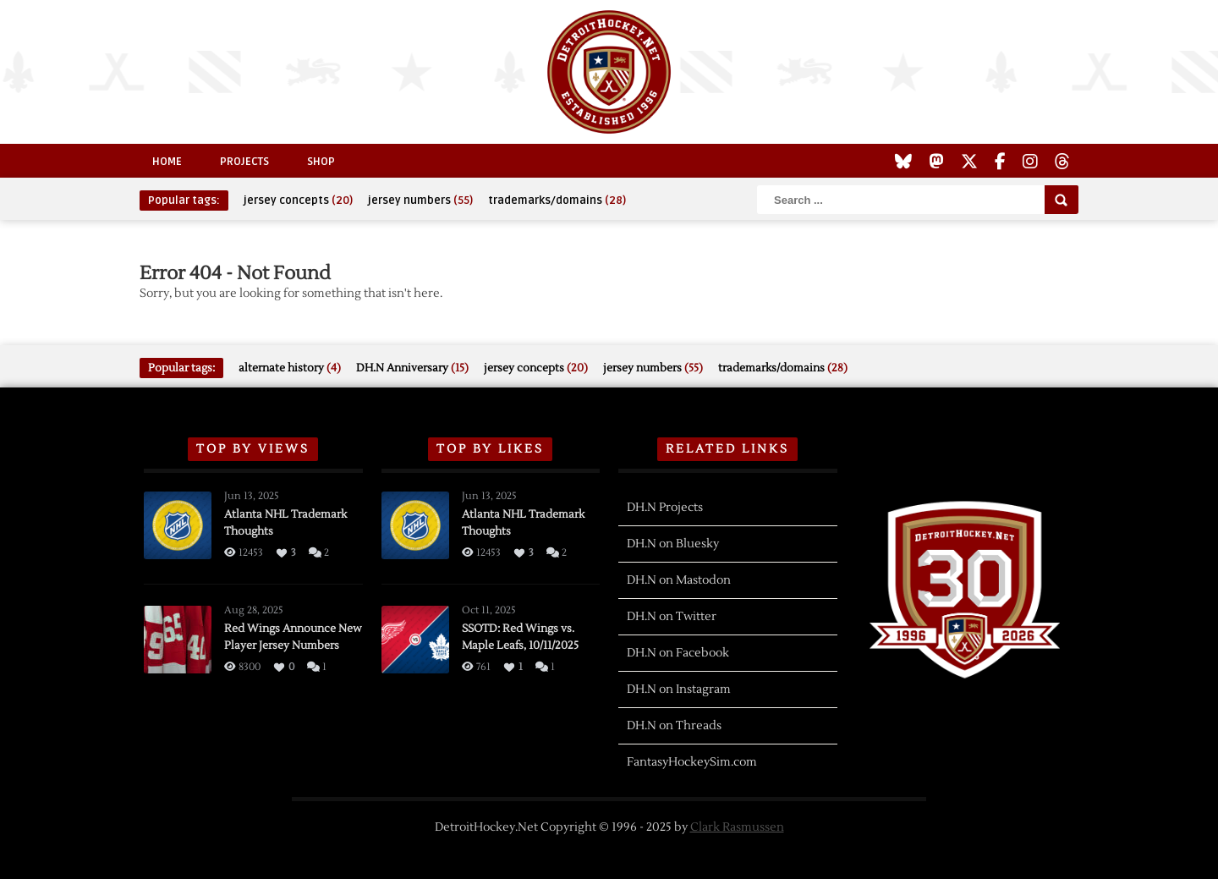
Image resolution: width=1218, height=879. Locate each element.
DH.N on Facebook (678, 653)
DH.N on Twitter (671, 616)
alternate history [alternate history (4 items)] (290, 368)
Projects (244, 161)
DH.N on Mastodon (679, 580)
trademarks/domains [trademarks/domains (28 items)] (557, 200)
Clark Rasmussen (737, 827)
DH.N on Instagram (679, 689)
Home (167, 161)
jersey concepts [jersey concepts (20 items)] (298, 200)
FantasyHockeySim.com (692, 762)
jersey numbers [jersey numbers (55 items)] (420, 200)
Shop (321, 161)
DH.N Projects (665, 507)
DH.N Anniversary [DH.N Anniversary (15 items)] (412, 368)
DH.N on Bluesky (673, 544)
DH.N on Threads (674, 725)
